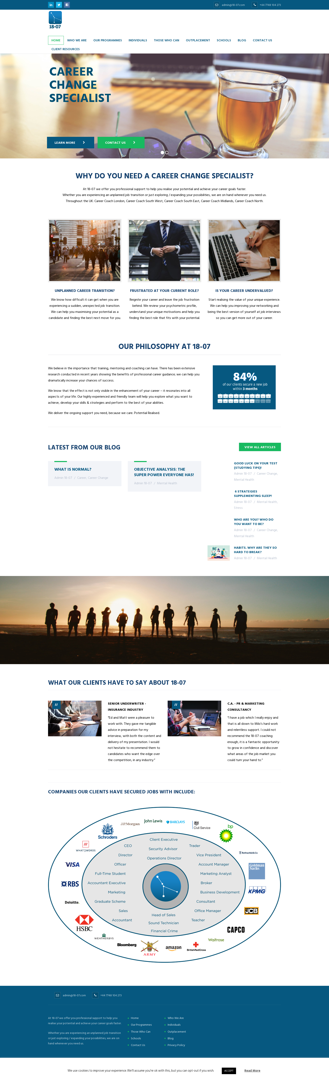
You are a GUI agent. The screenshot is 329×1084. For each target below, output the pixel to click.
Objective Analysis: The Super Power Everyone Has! (164, 472)
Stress (238, 508)
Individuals (138, 40)
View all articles (259, 447)
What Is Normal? (72, 469)
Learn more (46, 142)
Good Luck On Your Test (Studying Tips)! (255, 465)
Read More (252, 1070)
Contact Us (96, 142)
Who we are (77, 40)
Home (55, 40)
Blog (242, 40)
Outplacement (198, 40)
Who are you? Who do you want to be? (253, 521)
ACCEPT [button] (229, 1070)
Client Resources (65, 49)
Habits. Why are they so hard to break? (255, 549)
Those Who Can (166, 40)
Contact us (262, 40)
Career (81, 478)
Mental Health (167, 483)
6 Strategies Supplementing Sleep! (253, 493)
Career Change (98, 478)
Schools (224, 40)
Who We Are (176, 1018)
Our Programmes (107, 40)
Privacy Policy (176, 1045)
